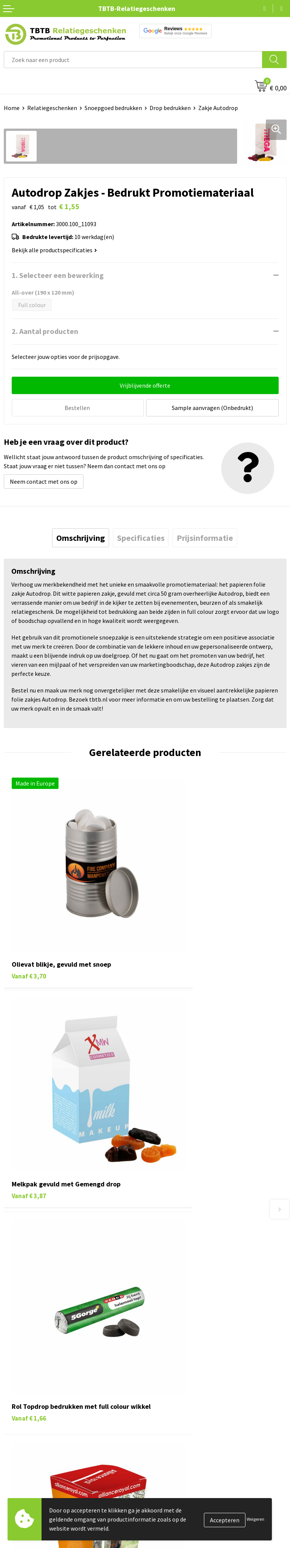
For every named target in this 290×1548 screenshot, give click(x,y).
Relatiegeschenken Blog (180, 1380)
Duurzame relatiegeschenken (42, 1380)
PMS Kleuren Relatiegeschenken (191, 1285)
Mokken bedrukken (28, 1403)
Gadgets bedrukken (29, 1392)
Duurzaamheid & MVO (176, 1319)
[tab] (80, 536)
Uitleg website (168, 1262)
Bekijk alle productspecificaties (54, 250)
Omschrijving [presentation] (80, 536)
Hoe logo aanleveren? (177, 1297)
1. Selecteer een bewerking (58, 275)
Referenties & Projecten (180, 1392)
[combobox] (133, 59)
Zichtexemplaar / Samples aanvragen (197, 1308)
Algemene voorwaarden (179, 1426)
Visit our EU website (174, 1438)
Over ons (160, 1358)
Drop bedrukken (170, 108)
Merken (13, 1438)
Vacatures (161, 1369)
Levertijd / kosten (171, 1251)
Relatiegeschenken (52, 108)
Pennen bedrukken (28, 1358)
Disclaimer (162, 1415)
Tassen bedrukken (27, 1369)
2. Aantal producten (45, 331)
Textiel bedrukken (27, 1415)
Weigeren (255, 1519)
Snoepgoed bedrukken (113, 108)
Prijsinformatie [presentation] (205, 536)
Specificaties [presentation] (141, 536)
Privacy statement (173, 1403)
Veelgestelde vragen (175, 1239)
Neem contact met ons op (43, 480)
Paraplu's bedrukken (30, 1426)
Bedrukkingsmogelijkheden (184, 1274)
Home (12, 108)
